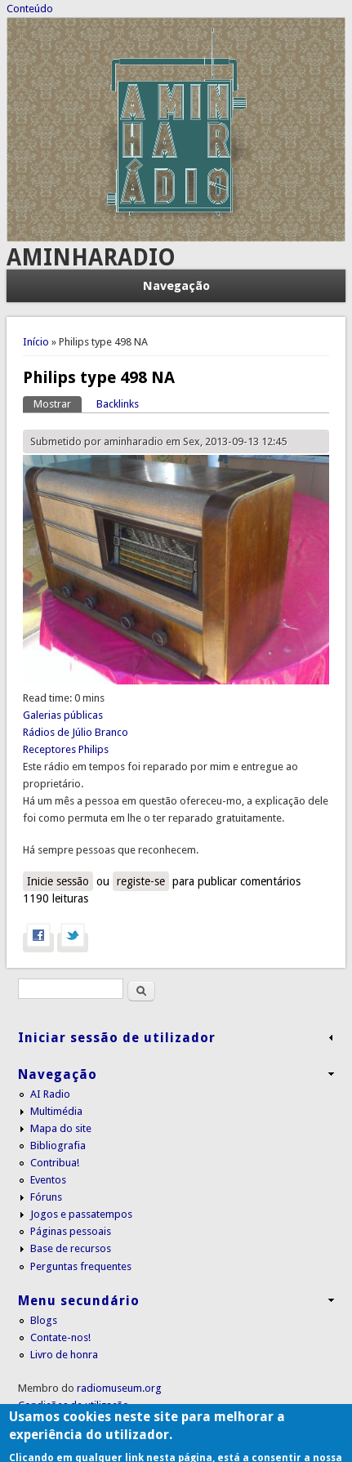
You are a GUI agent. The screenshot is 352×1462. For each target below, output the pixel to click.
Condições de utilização (73, 1405)
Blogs (43, 1320)
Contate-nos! (60, 1337)
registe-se (141, 881)
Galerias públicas (63, 715)
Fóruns (46, 1197)
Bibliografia (58, 1145)
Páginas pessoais (70, 1231)
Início (36, 342)
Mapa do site (60, 1128)
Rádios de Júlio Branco (75, 732)
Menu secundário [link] (79, 1300)
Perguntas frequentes (80, 1266)
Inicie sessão (58, 881)
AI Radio (50, 1094)
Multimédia (56, 1111)
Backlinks (117, 404)
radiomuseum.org (119, 1388)
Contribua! (54, 1163)
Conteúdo (30, 8)
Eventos (48, 1180)
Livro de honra (64, 1354)
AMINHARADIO (91, 257)
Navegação (176, 286)
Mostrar (57, 403)
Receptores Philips (66, 749)
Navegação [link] (57, 1074)
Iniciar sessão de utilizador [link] (117, 1037)
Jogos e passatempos (81, 1214)
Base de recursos (70, 1248)
